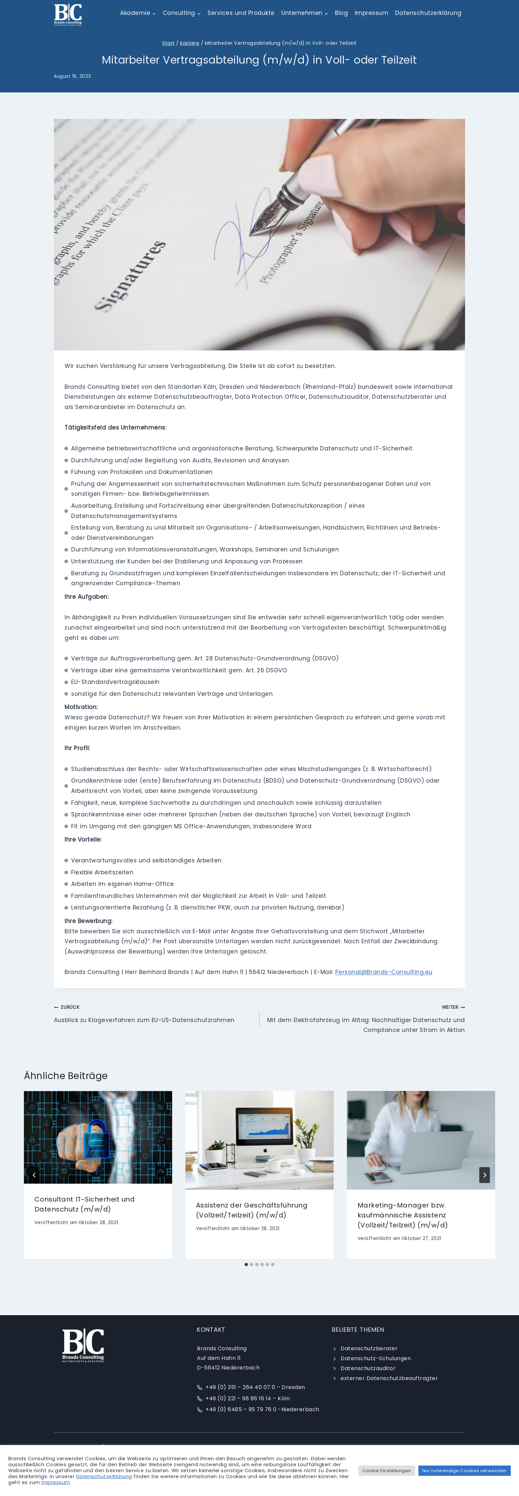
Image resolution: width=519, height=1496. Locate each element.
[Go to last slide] (34, 1175)
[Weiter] (484, 1175)
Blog (341, 13)
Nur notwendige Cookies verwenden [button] (464, 1471)
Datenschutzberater (369, 1348)
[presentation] (98, 1137)
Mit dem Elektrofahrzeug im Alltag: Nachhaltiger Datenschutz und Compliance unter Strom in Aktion (365, 1018)
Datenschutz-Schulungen (376, 1358)
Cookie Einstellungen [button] (386, 1471)
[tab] (246, 1264)
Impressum (372, 13)
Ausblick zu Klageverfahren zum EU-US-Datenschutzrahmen (154, 1013)
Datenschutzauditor (368, 1368)
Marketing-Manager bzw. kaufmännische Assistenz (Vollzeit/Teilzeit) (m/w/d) (402, 1215)
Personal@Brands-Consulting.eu (384, 972)
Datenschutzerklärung (428, 13)
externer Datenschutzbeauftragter (389, 1378)
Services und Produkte (241, 13)
